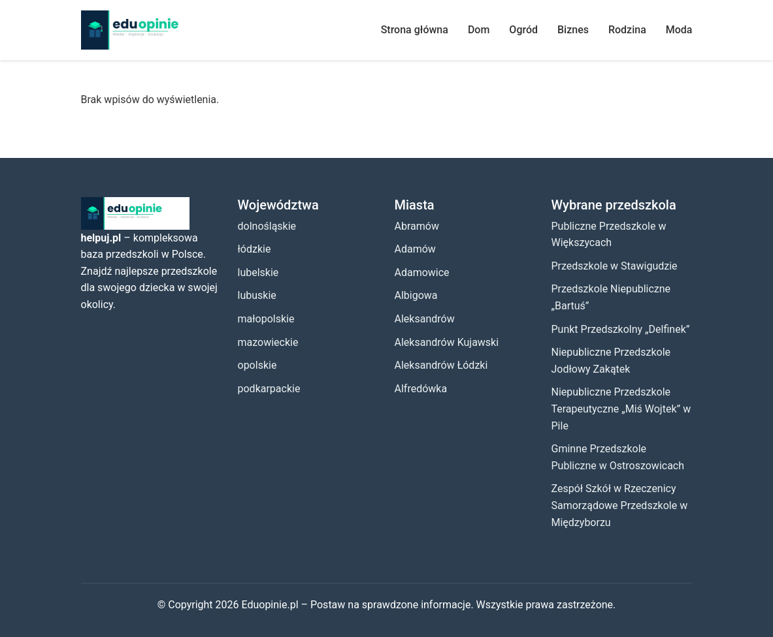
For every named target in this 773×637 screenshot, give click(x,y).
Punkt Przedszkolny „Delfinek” (620, 329)
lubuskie (257, 295)
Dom (478, 29)
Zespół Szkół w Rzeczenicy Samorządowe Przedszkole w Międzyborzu (619, 505)
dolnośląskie (267, 226)
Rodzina (627, 29)
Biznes (573, 29)
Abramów (417, 226)
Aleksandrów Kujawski (447, 342)
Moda (679, 29)
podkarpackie (269, 388)
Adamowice (422, 272)
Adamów (415, 249)
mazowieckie (268, 342)
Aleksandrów (425, 319)
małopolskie (266, 319)
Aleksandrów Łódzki (441, 365)
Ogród (523, 29)
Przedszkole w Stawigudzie (614, 266)
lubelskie (258, 272)
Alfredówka (421, 388)
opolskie (257, 365)
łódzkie (254, 249)
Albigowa (416, 295)
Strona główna (414, 29)
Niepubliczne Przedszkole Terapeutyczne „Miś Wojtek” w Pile (621, 408)
